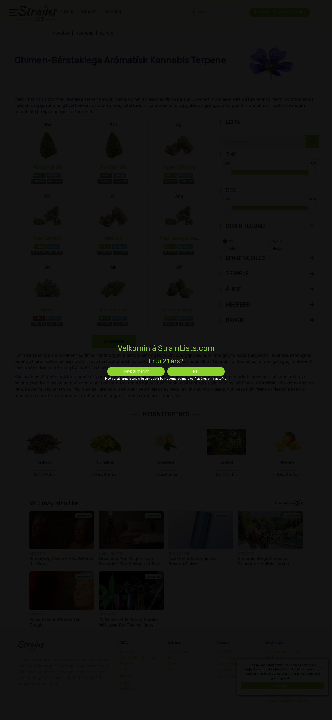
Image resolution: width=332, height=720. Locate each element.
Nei (195, 371)
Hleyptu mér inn (136, 371)
